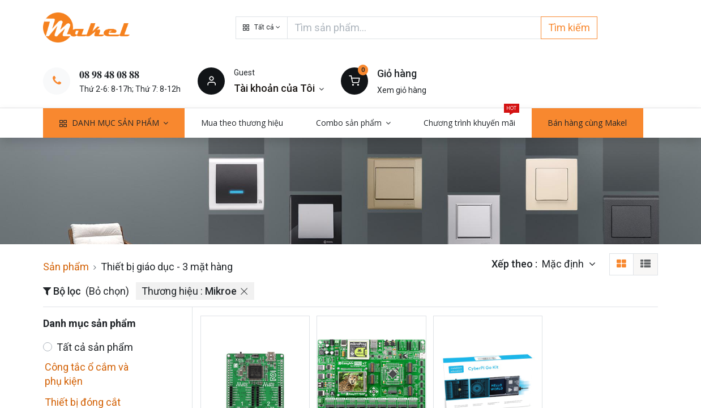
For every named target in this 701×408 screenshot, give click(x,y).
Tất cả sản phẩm (95, 347)
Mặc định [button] (564, 264)
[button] (262, 27)
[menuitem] (242, 123)
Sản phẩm (66, 267)
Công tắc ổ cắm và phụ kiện (87, 374)
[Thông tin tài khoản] (279, 88)
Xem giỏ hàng (401, 90)
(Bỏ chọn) (107, 291)
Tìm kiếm (569, 27)
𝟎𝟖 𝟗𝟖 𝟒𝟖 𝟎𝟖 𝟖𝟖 (109, 74)
